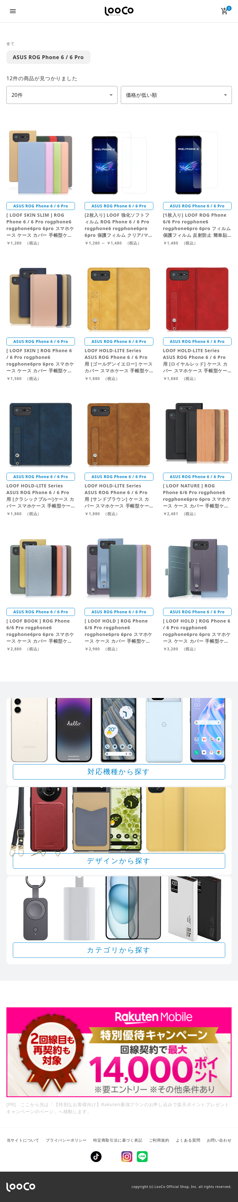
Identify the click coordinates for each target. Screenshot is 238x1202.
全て (10, 43)
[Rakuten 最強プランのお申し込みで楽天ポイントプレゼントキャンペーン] (119, 1052)
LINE (142, 1156)
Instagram (126, 1156)
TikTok (96, 1156)
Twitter (111, 1156)
